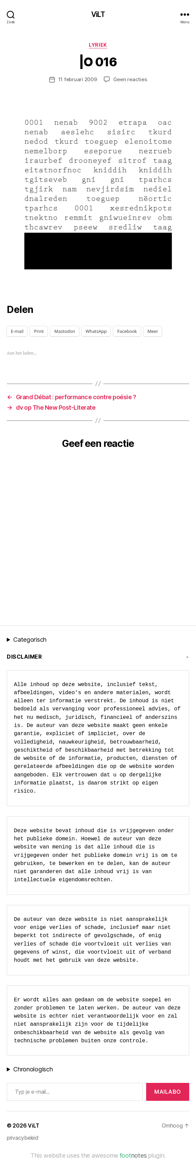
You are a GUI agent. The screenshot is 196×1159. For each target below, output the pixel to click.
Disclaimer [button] (24, 656)
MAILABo (167, 1091)
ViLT (98, 14)
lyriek (98, 45)
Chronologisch (33, 1069)
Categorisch (29, 639)
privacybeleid (23, 1137)
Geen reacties (130, 79)
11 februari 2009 (77, 79)
